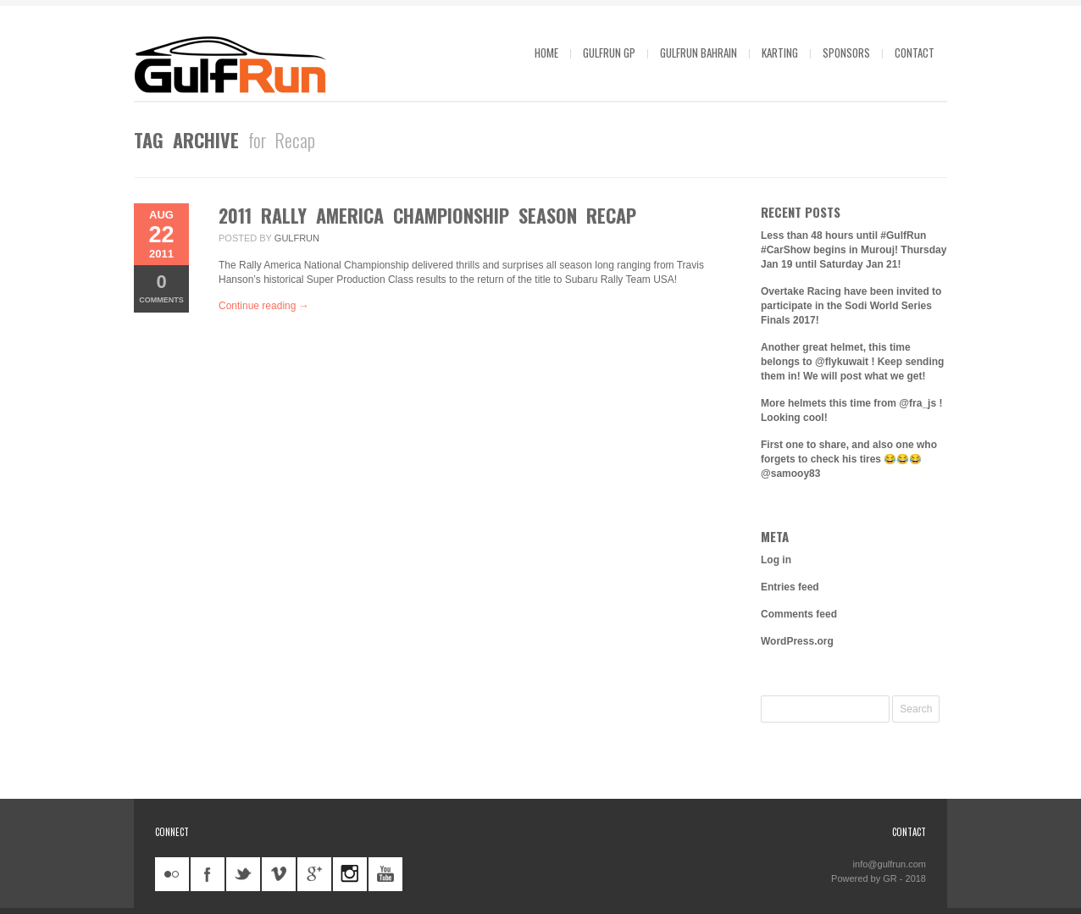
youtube (385, 874)
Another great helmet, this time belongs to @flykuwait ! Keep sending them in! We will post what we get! (852, 361)
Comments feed (799, 614)
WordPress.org (797, 641)
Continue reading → (264, 306)
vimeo (279, 874)
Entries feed (790, 587)
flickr (172, 874)
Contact (914, 52)
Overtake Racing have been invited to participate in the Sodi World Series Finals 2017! (851, 305)
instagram (350, 874)
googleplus (314, 874)
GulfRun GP (609, 52)
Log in (776, 560)
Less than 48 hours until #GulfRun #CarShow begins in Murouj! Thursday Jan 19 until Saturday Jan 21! (853, 250)
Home (546, 52)
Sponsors (846, 52)
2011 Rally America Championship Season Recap (427, 215)
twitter (243, 874)
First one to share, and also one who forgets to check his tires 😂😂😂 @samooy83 (849, 459)
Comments (161, 287)
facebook (208, 874)
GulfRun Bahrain (698, 52)
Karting (780, 52)
